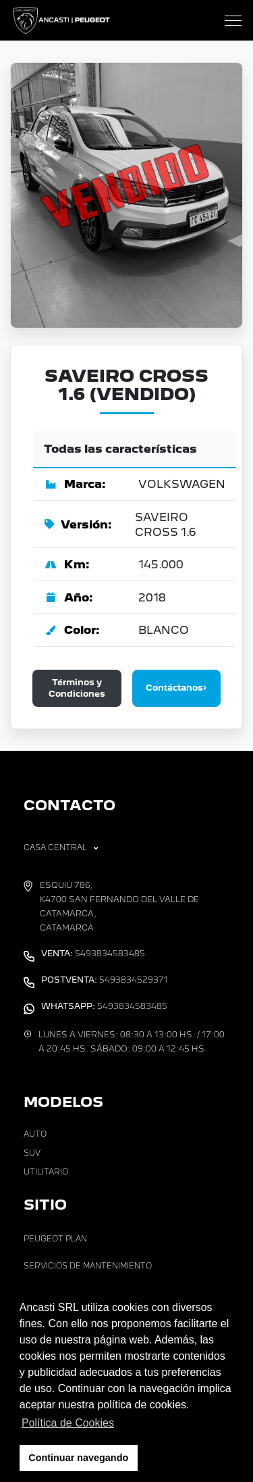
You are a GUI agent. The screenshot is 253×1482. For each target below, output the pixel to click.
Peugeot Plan (55, 1238)
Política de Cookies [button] (68, 1423)
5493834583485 (93, 953)
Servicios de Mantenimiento (88, 1265)
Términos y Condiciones (77, 687)
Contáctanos (176, 688)
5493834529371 (104, 980)
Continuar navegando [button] (78, 1457)
